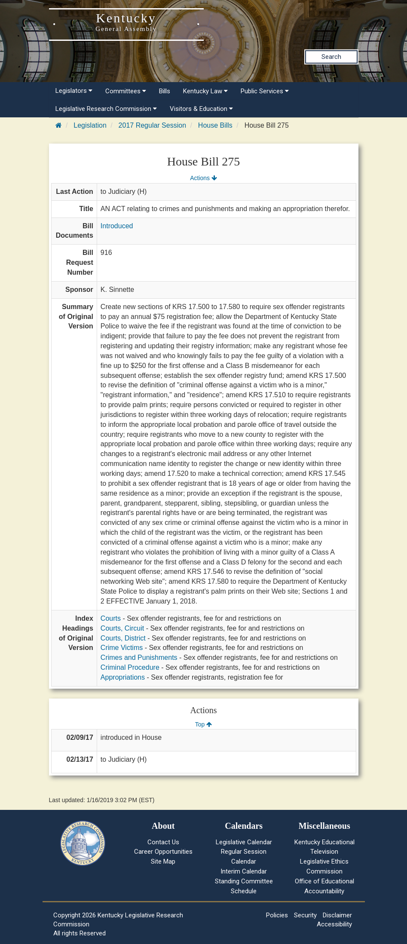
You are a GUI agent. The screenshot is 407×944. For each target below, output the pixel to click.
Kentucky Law (205, 91)
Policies (277, 915)
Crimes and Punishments (139, 657)
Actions (203, 178)
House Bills (215, 125)
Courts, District (123, 638)
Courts (111, 618)
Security (305, 915)
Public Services (265, 91)
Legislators (73, 91)
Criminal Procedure (130, 667)
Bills (164, 91)
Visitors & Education (201, 109)
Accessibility (334, 924)
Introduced (117, 226)
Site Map (163, 861)
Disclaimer (337, 915)
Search (331, 57)
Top (203, 724)
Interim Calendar (243, 871)
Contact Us (163, 842)
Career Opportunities (163, 851)
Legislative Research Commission (106, 109)
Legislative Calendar (244, 842)
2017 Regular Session (152, 125)
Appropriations (123, 677)
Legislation (90, 125)
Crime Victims (122, 647)
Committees (125, 91)
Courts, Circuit (122, 628)
